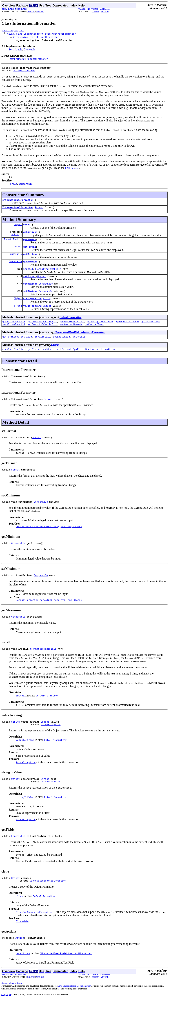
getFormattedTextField (17, 347)
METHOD (40, 11)
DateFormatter (17, 59)
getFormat (29, 251)
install (28, 275)
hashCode (47, 360)
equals (6, 360)
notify (60, 360)
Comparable (15, 259)
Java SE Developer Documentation (74, 1008)
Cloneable (29, 50)
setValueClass (94, 334)
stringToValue (32, 307)
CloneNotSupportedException (48, 901)
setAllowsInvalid (13, 334)
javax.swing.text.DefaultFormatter (36, 37)
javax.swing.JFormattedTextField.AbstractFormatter (41, 34)
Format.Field (11, 243)
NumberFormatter (37, 59)
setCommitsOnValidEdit (42, 334)
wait (99, 360)
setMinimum (30, 299)
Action (15, 238)
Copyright (6, 1016)
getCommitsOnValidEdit (42, 331)
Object (18, 227)
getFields (29, 243)
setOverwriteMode (71, 334)
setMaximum (30, 291)
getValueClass (150, 331)
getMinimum (30, 267)
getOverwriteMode (127, 331)
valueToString (32, 315)
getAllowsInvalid (13, 331)
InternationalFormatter (17, 202)
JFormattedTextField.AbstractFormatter (79, 342)
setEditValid (61, 347)
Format (39, 210)
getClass (33, 360)
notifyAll (73, 360)
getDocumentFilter (72, 331)
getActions (30, 235)
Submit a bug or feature (12, 1005)
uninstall (79, 347)
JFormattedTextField (47, 275)
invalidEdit (42, 347)
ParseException (50, 742)
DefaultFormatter (24, 72)
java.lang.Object (12, 31)
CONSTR (31, 11)
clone (26, 227)
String (47, 307)
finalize (19, 360)
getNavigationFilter (100, 331)
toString (88, 360)
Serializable (15, 50)
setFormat (29, 283)
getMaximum (30, 259)
